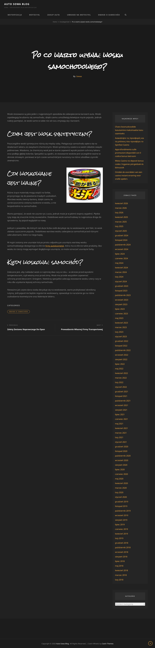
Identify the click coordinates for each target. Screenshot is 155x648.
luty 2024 (119, 276)
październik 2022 (123, 350)
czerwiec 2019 (122, 529)
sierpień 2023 (121, 304)
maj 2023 (119, 318)
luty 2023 (119, 331)
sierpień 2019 (121, 519)
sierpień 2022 (121, 359)
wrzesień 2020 (122, 460)
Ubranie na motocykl (79, 15)
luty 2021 (119, 437)
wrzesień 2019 (122, 515)
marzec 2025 (121, 221)
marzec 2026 (121, 208)
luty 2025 (119, 226)
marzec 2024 (121, 272)
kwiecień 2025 (122, 217)
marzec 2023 (121, 327)
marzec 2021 (121, 432)
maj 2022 (119, 368)
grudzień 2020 (122, 446)
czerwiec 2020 (122, 474)
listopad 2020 (121, 451)
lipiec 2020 (120, 469)
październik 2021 (123, 400)
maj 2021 (119, 423)
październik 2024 (123, 244)
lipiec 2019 (120, 524)
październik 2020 (123, 455)
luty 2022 (119, 382)
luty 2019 (119, 538)
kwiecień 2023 (122, 322)
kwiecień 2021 (122, 428)
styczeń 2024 (121, 281)
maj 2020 (119, 478)
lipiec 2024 (120, 253)
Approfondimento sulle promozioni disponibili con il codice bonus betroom (128, 153)
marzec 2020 (121, 487)
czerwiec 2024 (122, 258)
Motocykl (34, 15)
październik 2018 (123, 547)
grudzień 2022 (122, 341)
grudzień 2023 (122, 285)
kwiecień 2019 (122, 533)
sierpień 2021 (121, 409)
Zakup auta (53, 15)
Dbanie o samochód (109, 15)
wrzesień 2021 (122, 405)
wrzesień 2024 (122, 249)
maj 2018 (119, 565)
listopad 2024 (121, 240)
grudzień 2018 (122, 542)
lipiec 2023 (120, 308)
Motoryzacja (15, 15)
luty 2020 (119, 492)
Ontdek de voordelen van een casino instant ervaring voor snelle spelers (129, 175)
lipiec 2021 (120, 414)
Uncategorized (64, 22)
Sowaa (79, 76)
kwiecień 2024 (122, 267)
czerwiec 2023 (122, 313)
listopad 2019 (121, 506)
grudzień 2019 (122, 501)
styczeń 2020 (121, 496)
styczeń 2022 (121, 386)
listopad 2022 (121, 345)
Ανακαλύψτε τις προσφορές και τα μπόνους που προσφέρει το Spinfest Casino (130, 141)
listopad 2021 (121, 396)
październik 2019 (123, 510)
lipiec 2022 (120, 363)
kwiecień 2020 (122, 483)
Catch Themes (107, 643)
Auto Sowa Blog (16, 4)
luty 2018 (119, 579)
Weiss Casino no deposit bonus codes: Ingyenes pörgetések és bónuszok (130, 164)
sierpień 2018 (121, 556)
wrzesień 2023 (122, 299)
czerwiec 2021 (122, 418)
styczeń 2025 (121, 230)
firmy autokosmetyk (55, 245)
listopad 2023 (121, 290)
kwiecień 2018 (122, 570)
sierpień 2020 (121, 464)
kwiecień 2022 (122, 373)
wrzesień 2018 (122, 551)
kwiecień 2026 (122, 203)
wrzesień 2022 (122, 354)
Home (55, 22)
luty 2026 (119, 212)
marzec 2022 (121, 377)
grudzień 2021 (122, 391)
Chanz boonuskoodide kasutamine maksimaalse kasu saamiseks (130, 130)
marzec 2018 (121, 574)
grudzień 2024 (122, 235)
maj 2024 (119, 263)
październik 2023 (123, 295)
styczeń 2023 (121, 336)
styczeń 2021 (121, 441)
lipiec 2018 (120, 561)
